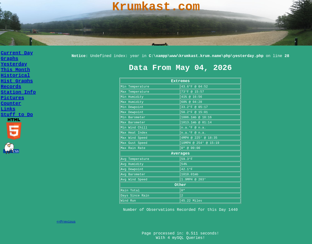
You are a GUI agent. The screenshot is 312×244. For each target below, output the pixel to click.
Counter (11, 103)
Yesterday (14, 64)
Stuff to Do (17, 114)
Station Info (18, 92)
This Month (15, 70)
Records (11, 86)
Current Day (17, 53)
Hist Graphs (17, 81)
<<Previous (66, 222)
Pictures (12, 98)
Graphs (9, 58)
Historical (15, 75)
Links (8, 109)
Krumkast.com (156, 7)
